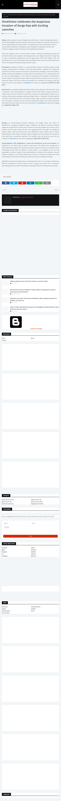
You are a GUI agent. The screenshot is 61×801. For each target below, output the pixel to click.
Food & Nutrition (11, 14)
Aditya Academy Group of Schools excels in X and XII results (29, 281)
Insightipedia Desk (8, 33)
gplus (3, 550)
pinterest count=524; (7, 503)
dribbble (33, 552)
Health (4, 609)
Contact (4, 340)
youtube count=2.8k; (36, 501)
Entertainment (6, 611)
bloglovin (4, 552)
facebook (4, 547)
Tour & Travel (5, 613)
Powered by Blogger (22, 328)
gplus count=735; (6, 501)
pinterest (33, 550)
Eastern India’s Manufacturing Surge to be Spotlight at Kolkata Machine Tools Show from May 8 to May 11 (34, 308)
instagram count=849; (37, 503)
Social (32, 611)
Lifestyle (33, 609)
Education (5, 607)
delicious (33, 556)
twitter (33, 547)
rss (2, 554)
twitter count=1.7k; (36, 499)
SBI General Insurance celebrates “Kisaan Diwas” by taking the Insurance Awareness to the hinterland (32, 291)
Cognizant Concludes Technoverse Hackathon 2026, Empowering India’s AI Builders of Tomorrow (33, 299)
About (32, 338)
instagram (4, 556)
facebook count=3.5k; (8, 499)
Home (4, 14)
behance (33, 554)
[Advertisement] (30, 231)
